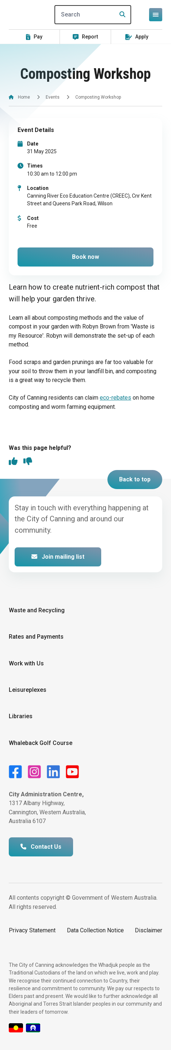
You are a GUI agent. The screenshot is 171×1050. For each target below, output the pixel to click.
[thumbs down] (27, 462)
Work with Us (26, 663)
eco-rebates (115, 397)
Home (24, 97)
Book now (85, 256)
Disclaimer (148, 930)
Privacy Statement (32, 930)
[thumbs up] (13, 462)
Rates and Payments (36, 636)
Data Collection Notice (95, 930)
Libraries (21, 716)
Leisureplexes (27, 689)
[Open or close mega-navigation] (155, 14)
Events (53, 97)
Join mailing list (57, 556)
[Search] (92, 14)
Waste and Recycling (37, 610)
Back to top (135, 479)
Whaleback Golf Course (40, 742)
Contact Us (40, 846)
